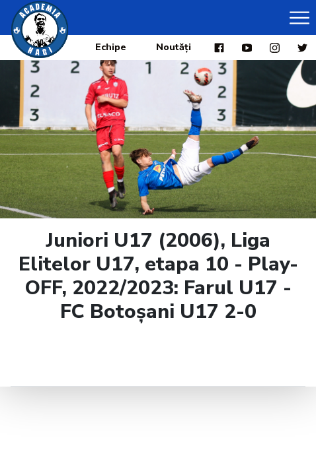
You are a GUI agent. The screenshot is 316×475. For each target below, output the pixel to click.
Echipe (110, 47)
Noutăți (173, 47)
